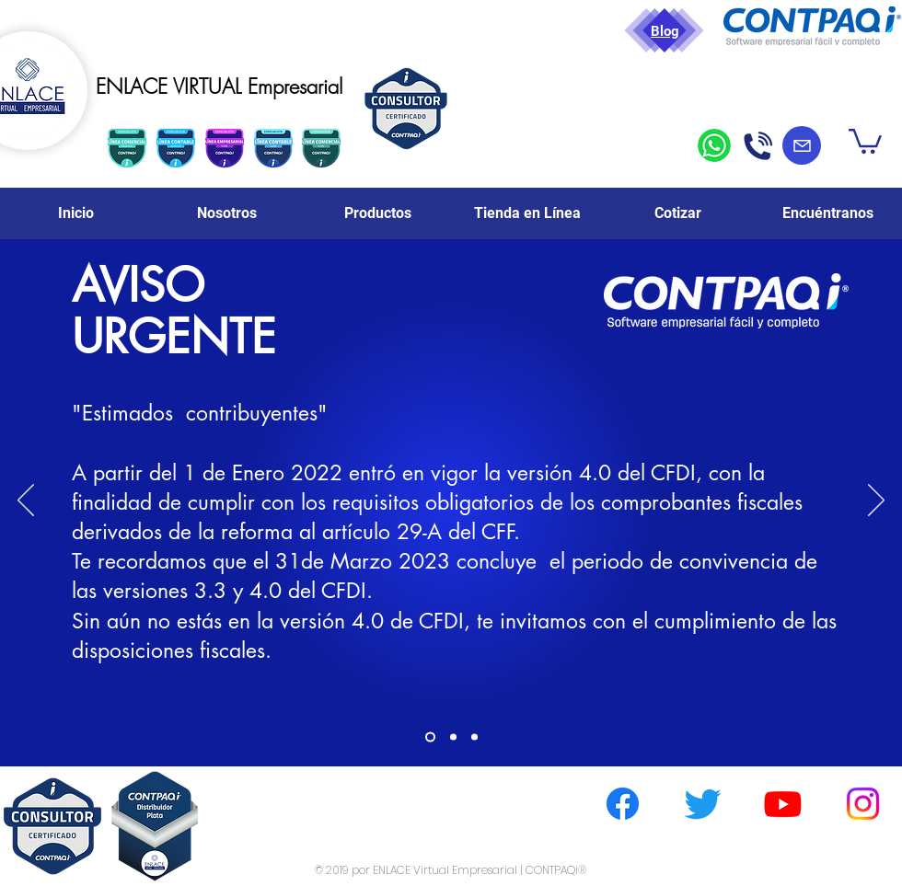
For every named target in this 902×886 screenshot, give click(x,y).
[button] (865, 140)
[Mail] (801, 145)
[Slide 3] (474, 737)
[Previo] (25, 501)
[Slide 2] (453, 737)
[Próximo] (876, 501)
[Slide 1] (430, 737)
